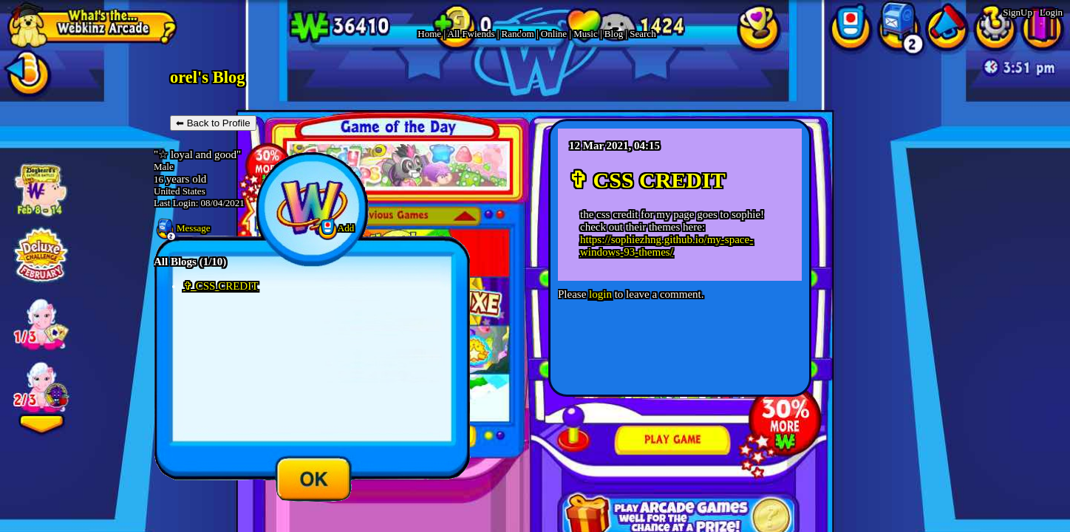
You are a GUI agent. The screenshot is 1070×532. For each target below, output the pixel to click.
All (471, 33)
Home (429, 33)
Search (642, 33)
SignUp (1017, 12)
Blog (613, 33)
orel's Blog (207, 77)
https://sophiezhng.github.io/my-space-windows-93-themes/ (666, 245)
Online (554, 33)
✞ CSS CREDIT (220, 286)
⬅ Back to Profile (213, 123)
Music (585, 33)
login (600, 294)
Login (1051, 12)
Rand (518, 33)
